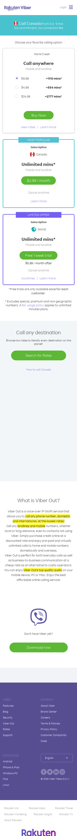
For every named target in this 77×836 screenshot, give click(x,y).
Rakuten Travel (64, 808)
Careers (45, 717)
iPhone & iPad (11, 767)
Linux (6, 784)
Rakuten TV (66, 814)
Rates (6, 729)
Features (8, 705)
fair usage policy (33, 305)
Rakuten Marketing (15, 814)
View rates (28, 127)
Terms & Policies (50, 723)
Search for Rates (38, 355)
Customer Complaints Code (53, 738)
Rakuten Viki (11, 808)
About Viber (48, 705)
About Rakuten (13, 820)
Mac (5, 778)
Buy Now (38, 115)
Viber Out (8, 723)
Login (63, 7)
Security (8, 717)
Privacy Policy (49, 729)
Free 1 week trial (38, 255)
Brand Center (49, 711)
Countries (28, 278)
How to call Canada (38, 369)
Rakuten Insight (43, 814)
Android (7, 761)
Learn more (48, 127)
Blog (5, 711)
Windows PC (10, 773)
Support (8, 735)
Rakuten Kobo (37, 808)
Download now (39, 647)
